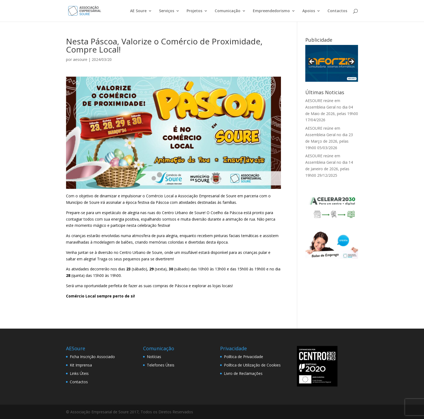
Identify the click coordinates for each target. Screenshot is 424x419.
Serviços (166, 11)
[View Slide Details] (331, 63)
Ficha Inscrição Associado (92, 356)
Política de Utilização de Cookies (252, 365)
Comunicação (227, 11)
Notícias (154, 356)
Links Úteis (79, 373)
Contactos (337, 11)
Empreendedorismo (271, 11)
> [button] (351, 62)
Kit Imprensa (81, 365)
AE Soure (138, 11)
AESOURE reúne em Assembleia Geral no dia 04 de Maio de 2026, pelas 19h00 (331, 107)
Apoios (308, 11)
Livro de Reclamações (243, 373)
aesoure (80, 59)
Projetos (194, 11)
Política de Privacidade (243, 356)
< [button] (312, 62)
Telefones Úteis (160, 365)
